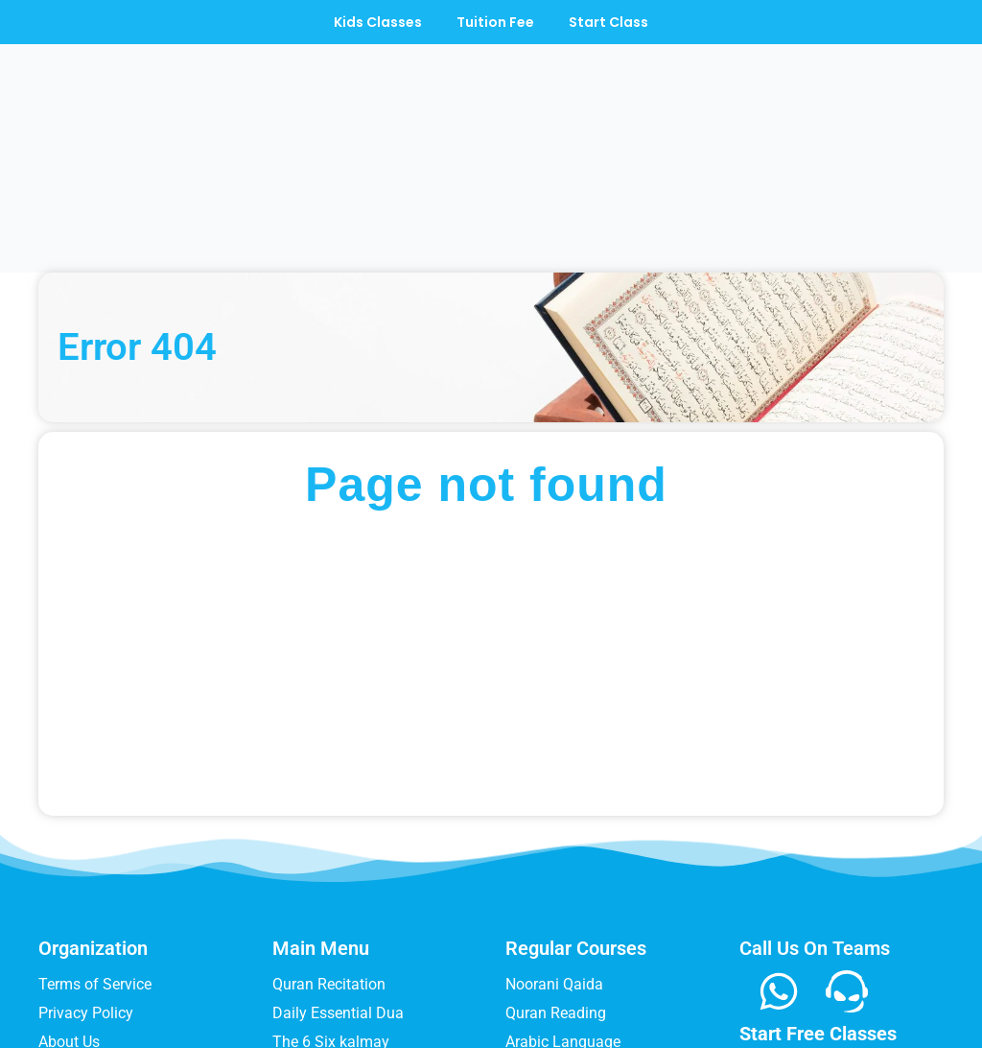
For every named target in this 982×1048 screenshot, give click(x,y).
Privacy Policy (85, 855)
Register (65, 941)
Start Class (612, 22)
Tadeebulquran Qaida (345, 941)
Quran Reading (555, 855)
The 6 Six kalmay (330, 883)
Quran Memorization (574, 912)
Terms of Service (95, 826)
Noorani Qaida (554, 826)
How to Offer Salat (335, 912)
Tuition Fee (495, 22)
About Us (69, 883)
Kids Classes (374, 22)
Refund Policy (85, 912)
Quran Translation (566, 941)
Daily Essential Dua (338, 855)
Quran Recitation (329, 826)
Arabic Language (562, 883)
